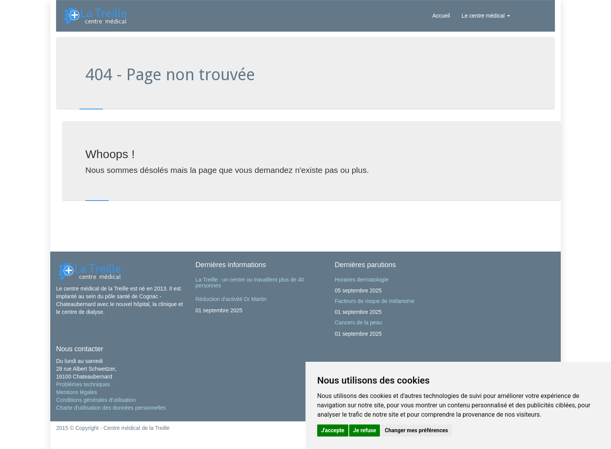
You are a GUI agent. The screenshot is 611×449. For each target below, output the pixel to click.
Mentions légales (76, 392)
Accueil (441, 15)
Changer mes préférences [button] (416, 430)
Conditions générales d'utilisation (96, 400)
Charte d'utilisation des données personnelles (111, 408)
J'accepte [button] (332, 430)
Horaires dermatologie (361, 279)
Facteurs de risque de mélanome (375, 301)
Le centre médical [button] (486, 15)
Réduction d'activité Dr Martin (231, 299)
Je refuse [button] (364, 430)
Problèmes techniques (83, 384)
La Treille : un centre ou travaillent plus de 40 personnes (250, 282)
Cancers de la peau (358, 322)
